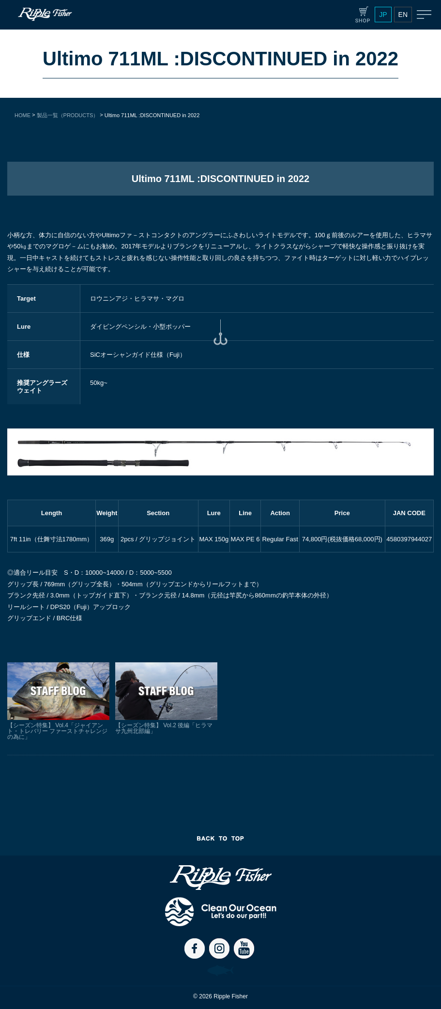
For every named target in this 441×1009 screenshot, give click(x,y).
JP (383, 14)
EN (403, 14)
